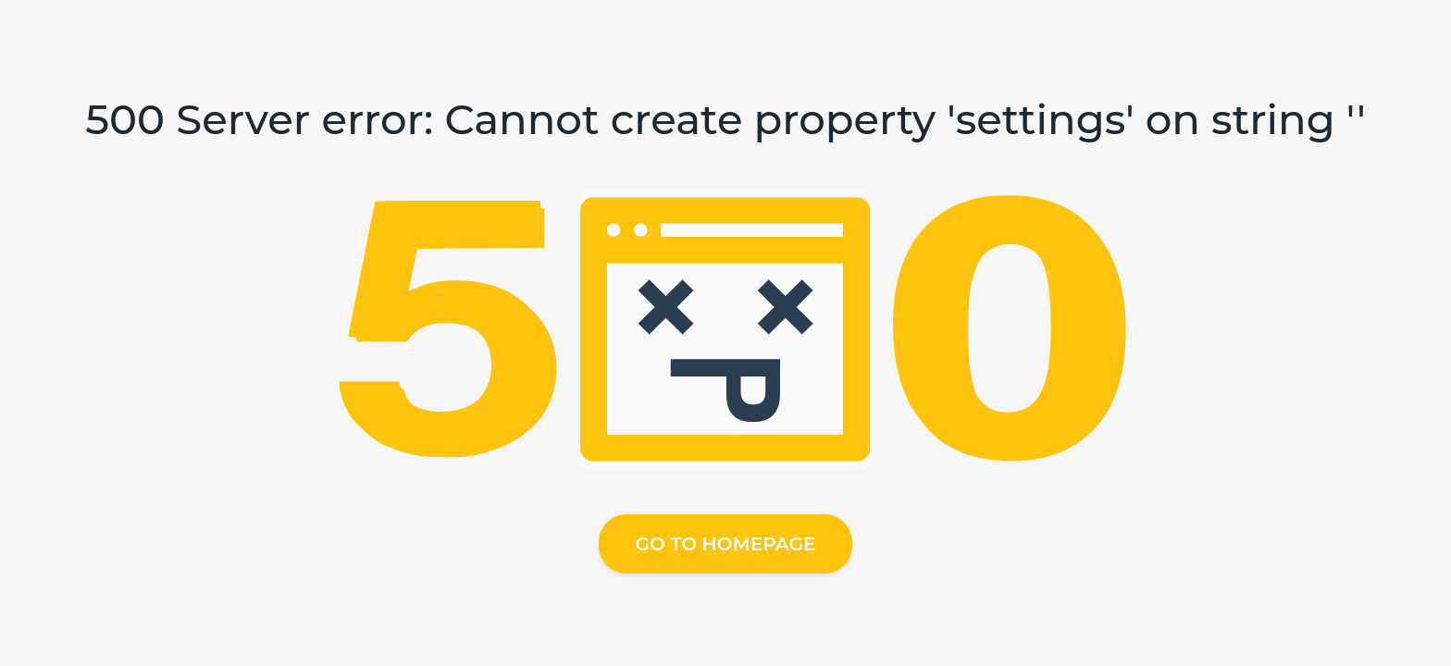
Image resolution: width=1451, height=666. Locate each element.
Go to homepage (726, 544)
